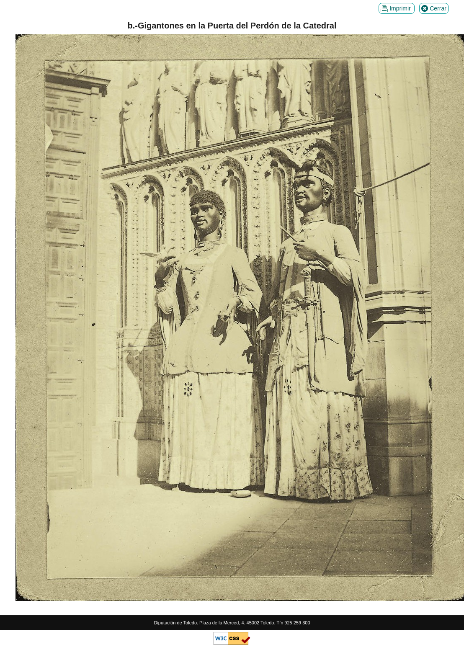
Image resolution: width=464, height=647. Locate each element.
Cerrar (433, 9)
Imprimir (396, 8)
